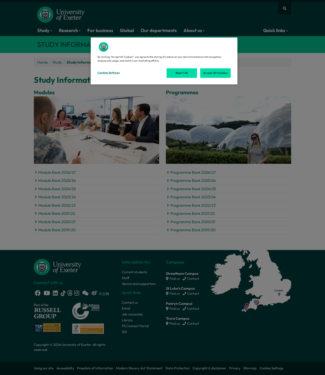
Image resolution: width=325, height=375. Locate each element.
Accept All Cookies (215, 72)
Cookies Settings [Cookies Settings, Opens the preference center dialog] (109, 72)
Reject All (182, 72)
